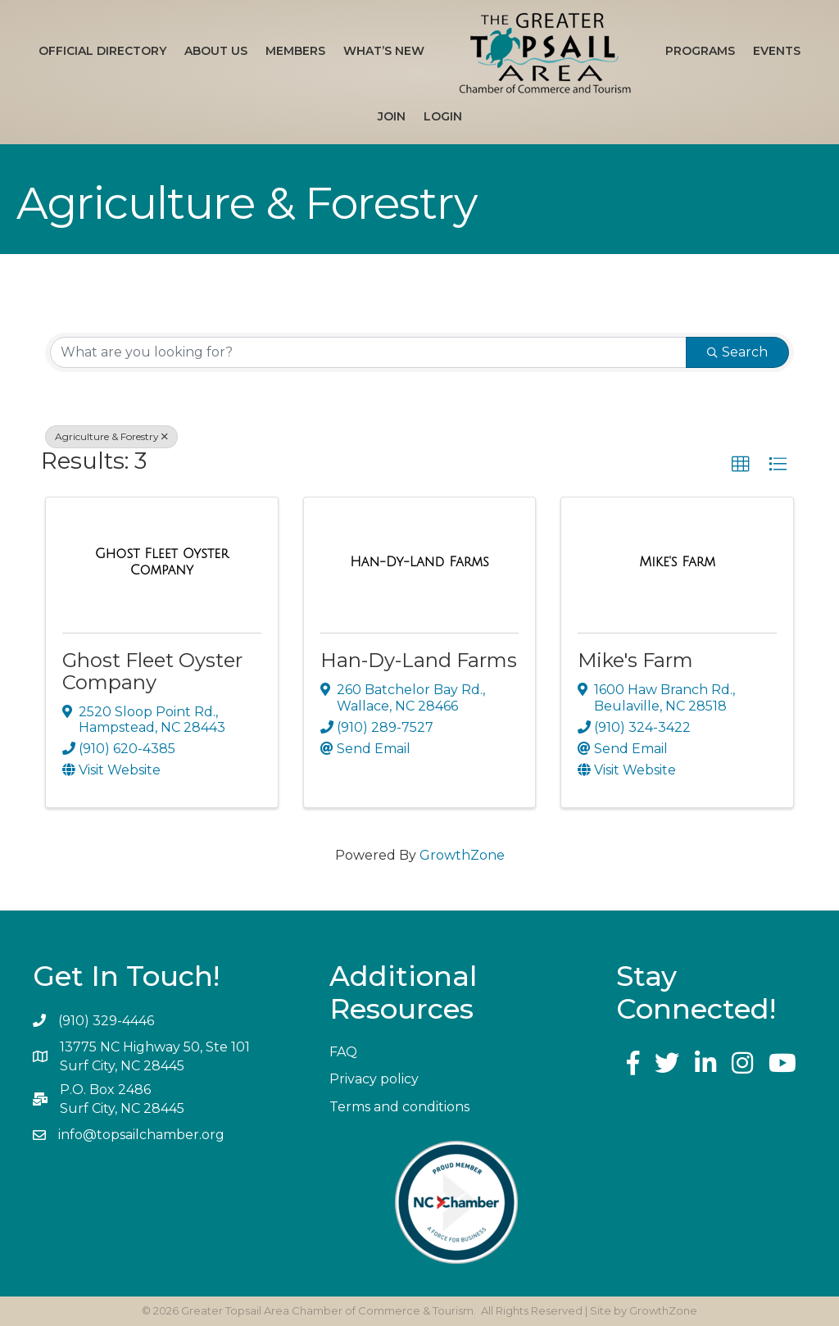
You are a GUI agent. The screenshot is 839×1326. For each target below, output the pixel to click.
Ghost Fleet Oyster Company (152, 670)
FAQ (343, 1052)
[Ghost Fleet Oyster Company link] (161, 562)
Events (776, 50)
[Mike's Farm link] (677, 562)
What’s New (383, 50)
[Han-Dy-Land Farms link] (419, 562)
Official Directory (102, 50)
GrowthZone (462, 855)
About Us (215, 50)
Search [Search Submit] (737, 352)
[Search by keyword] (368, 352)
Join (392, 116)
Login (443, 116)
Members (295, 50)
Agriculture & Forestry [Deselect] (111, 436)
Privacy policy (374, 1079)
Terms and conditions (399, 1107)
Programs (700, 50)
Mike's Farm (635, 660)
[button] (740, 464)
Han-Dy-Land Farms (418, 660)
